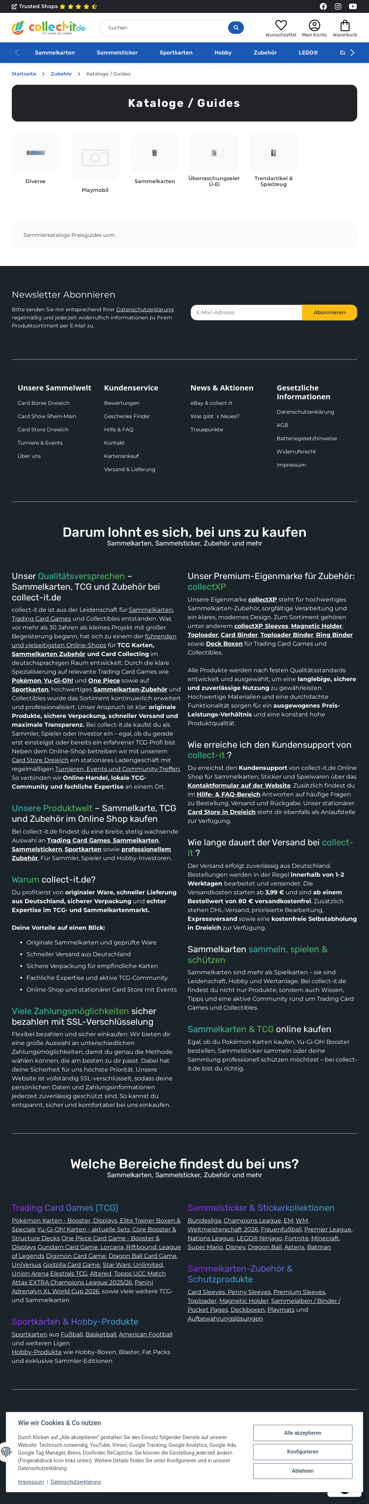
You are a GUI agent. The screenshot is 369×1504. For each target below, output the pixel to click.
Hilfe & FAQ (119, 429)
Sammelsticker (117, 52)
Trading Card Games (41, 618)
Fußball (72, 1334)
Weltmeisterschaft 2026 (223, 1229)
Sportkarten (176, 52)
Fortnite (297, 1238)
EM (288, 1220)
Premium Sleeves (299, 1292)
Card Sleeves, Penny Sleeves (229, 1292)
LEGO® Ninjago (259, 1238)
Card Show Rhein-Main (47, 416)
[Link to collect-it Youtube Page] (352, 6)
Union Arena (30, 1273)
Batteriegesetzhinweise (307, 438)
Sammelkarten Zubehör (48, 654)
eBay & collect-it (212, 403)
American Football (146, 1334)
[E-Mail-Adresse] (247, 312)
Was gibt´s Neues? (215, 416)
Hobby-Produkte (37, 1352)
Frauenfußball (281, 1229)
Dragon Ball (265, 1247)
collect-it (206, 755)
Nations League (211, 1238)
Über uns (29, 456)
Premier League (327, 1229)
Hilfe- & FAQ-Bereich (228, 794)
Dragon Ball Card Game (143, 1255)
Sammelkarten (55, 52)
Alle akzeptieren (302, 1433)
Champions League (252, 1220)
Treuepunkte (207, 429)
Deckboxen (248, 1309)
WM (302, 1220)
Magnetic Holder (244, 1300)
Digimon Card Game (76, 1255)
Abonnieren (330, 312)
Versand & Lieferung (130, 469)
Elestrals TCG (68, 1273)
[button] (281, 27)
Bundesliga (204, 1220)
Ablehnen (302, 1471)
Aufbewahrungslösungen (225, 1318)
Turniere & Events (40, 442)
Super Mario (205, 1247)
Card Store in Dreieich (222, 812)
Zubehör (265, 52)
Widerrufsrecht (296, 451)
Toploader (202, 1300)
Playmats (281, 1309)
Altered (100, 1273)
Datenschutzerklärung (145, 309)
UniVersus (27, 1264)
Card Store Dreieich (43, 429)
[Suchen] (172, 28)
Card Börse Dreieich (44, 403)
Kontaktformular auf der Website (239, 785)
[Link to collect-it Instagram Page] (338, 6)
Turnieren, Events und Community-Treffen (117, 768)
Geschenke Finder (127, 416)
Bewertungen (121, 403)
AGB (282, 425)
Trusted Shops (54, 6)
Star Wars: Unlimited (133, 1264)
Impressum (291, 465)
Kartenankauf (121, 456)
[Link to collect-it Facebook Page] (323, 6)
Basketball (100, 1334)
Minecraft (325, 1238)
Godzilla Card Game (71, 1264)
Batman (319, 1247)
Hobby (223, 52)
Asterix (294, 1247)
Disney (235, 1247)
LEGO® (308, 52)
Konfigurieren (302, 1452)
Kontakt (114, 442)
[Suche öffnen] (236, 27)
